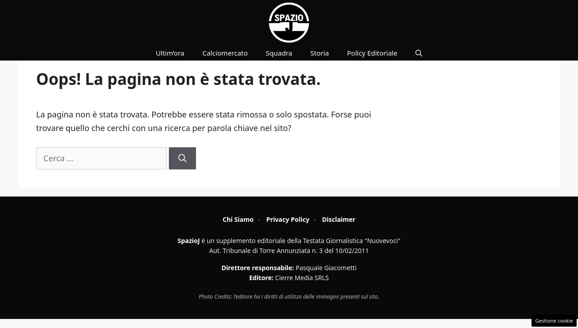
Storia (319, 52)
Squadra (279, 52)
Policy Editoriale (372, 52)
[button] (418, 53)
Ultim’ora (170, 52)
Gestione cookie (554, 320)
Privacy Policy (287, 219)
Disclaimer (338, 219)
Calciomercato (224, 52)
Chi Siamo (238, 219)
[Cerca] (182, 158)
